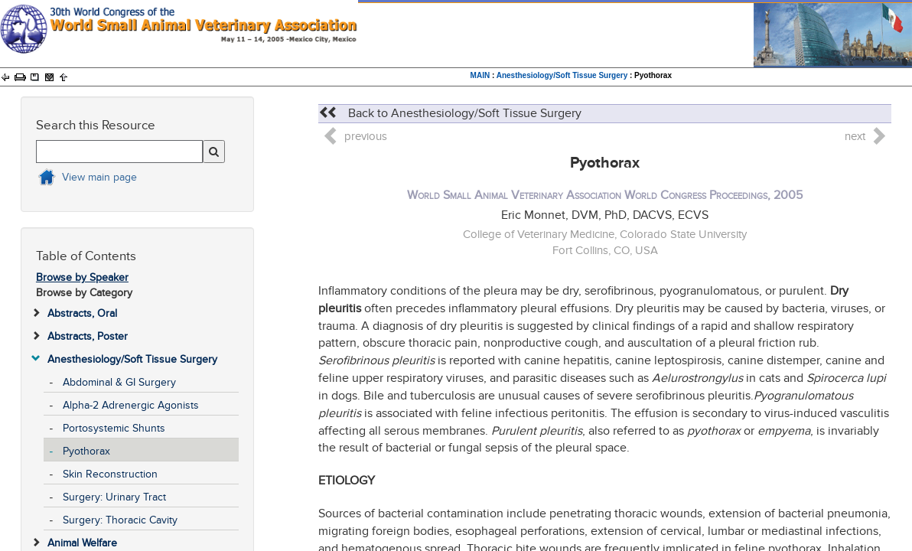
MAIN (480, 75)
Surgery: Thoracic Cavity (120, 520)
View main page (99, 177)
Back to (449, 113)
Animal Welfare (82, 543)
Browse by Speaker (82, 277)
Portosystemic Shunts (114, 428)
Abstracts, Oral (82, 313)
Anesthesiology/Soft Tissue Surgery (562, 75)
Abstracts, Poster (87, 336)
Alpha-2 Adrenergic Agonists (131, 405)
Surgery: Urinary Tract (114, 497)
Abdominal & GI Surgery (119, 382)
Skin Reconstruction (110, 474)
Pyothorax (86, 451)
